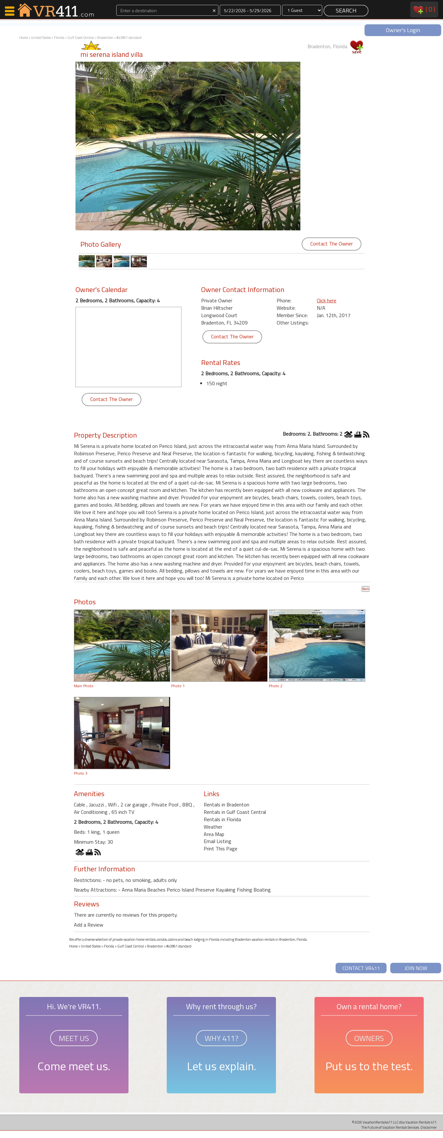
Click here (326, 300)
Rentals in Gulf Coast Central (235, 812)
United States (41, 37)
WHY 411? (221, 1038)
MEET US (74, 1038)
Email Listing (217, 841)
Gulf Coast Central (80, 37)
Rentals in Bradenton (226, 804)
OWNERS (369, 1038)
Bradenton (105, 37)
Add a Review (88, 925)
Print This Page (220, 848)
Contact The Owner (331, 243)
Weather (213, 827)
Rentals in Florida (222, 819)
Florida (59, 37)
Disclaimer (429, 1127)
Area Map (214, 834)
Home (23, 37)
